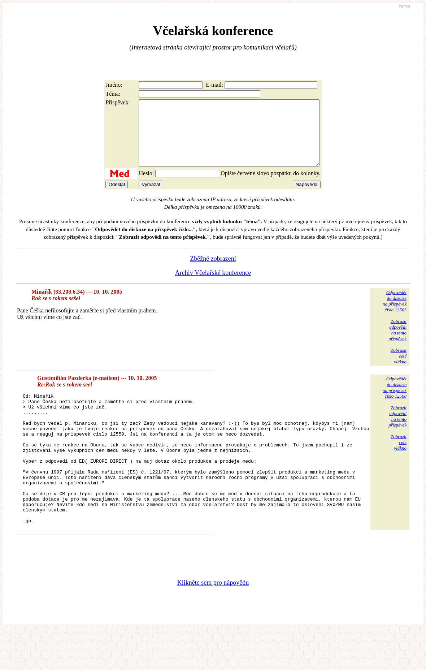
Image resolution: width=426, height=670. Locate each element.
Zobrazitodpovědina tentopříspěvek (397, 343)
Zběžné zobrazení (213, 271)
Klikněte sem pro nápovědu (213, 621)
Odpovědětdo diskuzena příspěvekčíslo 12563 (395, 314)
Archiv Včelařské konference (213, 285)
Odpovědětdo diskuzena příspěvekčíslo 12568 (395, 400)
